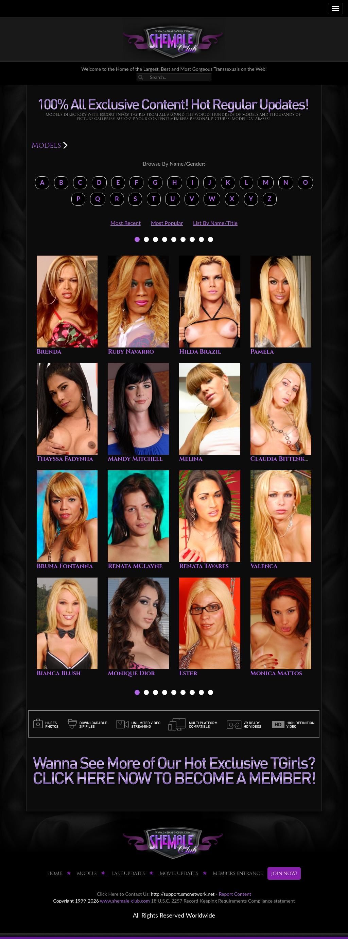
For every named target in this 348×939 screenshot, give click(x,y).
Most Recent (125, 223)
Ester (188, 673)
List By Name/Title (215, 223)
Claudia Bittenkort (283, 459)
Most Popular (167, 223)
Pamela (262, 351)
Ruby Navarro (131, 351)
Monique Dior (131, 673)
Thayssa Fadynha (65, 459)
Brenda (49, 351)
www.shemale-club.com (125, 901)
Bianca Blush (59, 673)
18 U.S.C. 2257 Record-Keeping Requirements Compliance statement (223, 901)
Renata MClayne (135, 566)
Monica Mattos (276, 673)
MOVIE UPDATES (179, 873)
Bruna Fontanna (65, 566)
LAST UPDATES (128, 873)
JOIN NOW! (284, 873)
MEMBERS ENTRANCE (238, 873)
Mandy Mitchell (135, 459)
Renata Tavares (204, 566)
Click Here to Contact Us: (123, 894)
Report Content (235, 894)
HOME (54, 873)
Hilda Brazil (200, 351)
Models (87, 873)
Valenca (264, 566)
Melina (191, 459)
